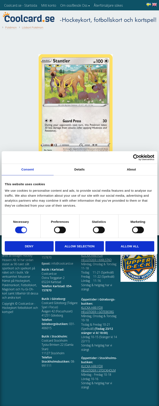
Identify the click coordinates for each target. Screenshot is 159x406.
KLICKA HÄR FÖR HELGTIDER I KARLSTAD (96, 258)
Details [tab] (79, 169)
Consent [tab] (27, 169)
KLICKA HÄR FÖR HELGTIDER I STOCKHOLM (98, 368)
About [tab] (131, 169)
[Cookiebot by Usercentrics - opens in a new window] (136, 157)
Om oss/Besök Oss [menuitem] (73, 5)
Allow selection (79, 246)
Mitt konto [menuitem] (48, 5)
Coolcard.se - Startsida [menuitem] (20, 5)
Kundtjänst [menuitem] (101, 16)
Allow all (130, 246)
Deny (29, 246)
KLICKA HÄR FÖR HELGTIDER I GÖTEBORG (97, 310)
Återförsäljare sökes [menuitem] (108, 5)
